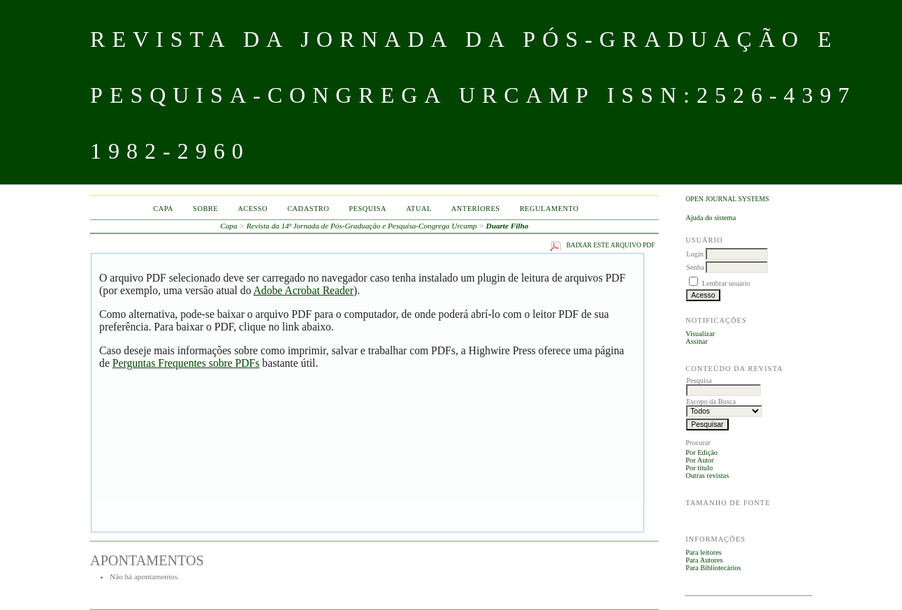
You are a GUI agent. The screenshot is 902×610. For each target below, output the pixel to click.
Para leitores (703, 552)
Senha (695, 267)
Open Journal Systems (727, 199)
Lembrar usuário (726, 283)
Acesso (253, 208)
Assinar (696, 341)
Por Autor (699, 460)
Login (695, 254)
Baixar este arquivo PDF (610, 245)
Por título (699, 468)
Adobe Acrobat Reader (304, 290)
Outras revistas (707, 475)
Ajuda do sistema (710, 218)
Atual (419, 208)
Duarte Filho (507, 226)
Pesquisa (367, 208)
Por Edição (701, 452)
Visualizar (700, 333)
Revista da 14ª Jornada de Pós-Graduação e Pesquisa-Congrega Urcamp (362, 226)
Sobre (205, 208)
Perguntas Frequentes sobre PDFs (186, 363)
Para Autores (703, 560)
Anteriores (475, 208)
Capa (163, 208)
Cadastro (308, 208)
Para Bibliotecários (713, 568)
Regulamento (549, 208)
